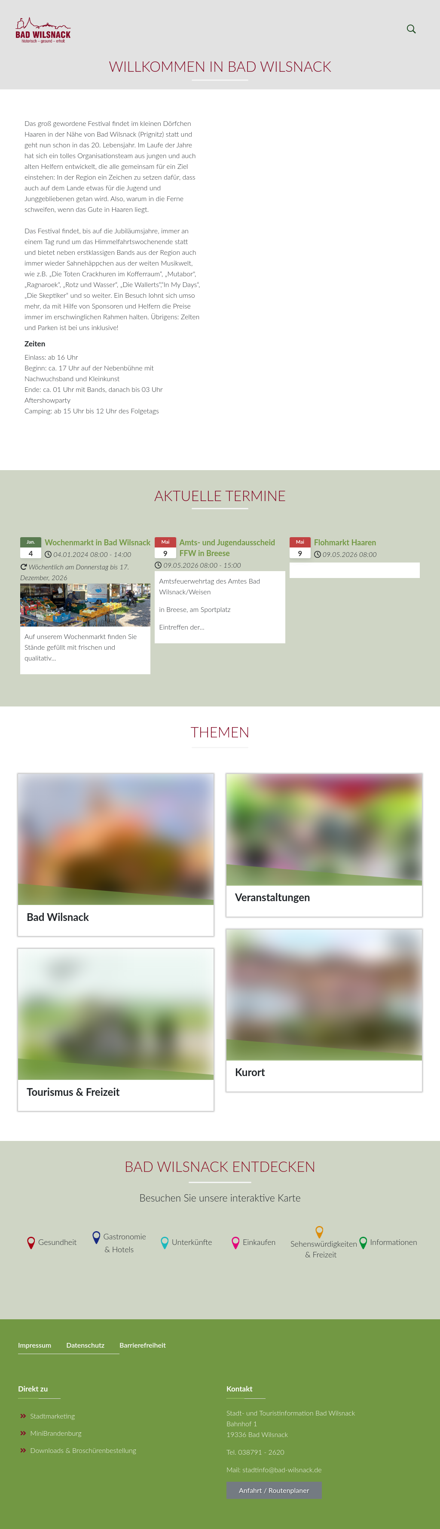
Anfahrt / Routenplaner (274, 1490)
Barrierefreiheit (142, 1345)
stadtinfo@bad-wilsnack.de (281, 1469)
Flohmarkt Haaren (345, 542)
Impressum (34, 1345)
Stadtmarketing (47, 1416)
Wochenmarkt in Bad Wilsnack (97, 542)
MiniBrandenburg (51, 1433)
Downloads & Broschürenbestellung (78, 1450)
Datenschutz (85, 1345)
